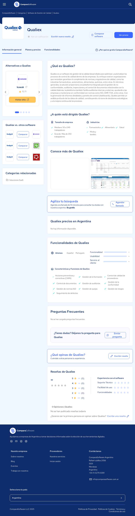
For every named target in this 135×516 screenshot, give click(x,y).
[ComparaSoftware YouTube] (16, 441)
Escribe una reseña (118, 416)
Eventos (14, 466)
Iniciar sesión (55, 461)
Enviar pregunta (114, 335)
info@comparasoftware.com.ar (104, 479)
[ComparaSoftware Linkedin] (11, 441)
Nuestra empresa (19, 451)
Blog (13, 461)
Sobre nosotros (17, 456)
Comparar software (97, 35)
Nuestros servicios (57, 456)
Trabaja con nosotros (19, 471)
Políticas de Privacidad (87, 509)
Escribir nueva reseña (62, 36)
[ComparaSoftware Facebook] (21, 441)
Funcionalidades (52, 49)
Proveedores (56, 451)
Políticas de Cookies (106, 509)
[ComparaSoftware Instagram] (26, 441)
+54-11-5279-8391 (96, 473)
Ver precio (123, 35)
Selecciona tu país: (19, 489)
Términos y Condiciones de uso (117, 510)
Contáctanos (95, 451)
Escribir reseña (119, 356)
